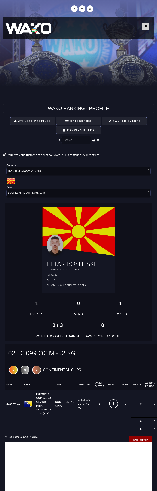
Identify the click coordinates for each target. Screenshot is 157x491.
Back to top (140, 440)
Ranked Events (124, 121)
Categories (78, 121)
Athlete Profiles (32, 121)
